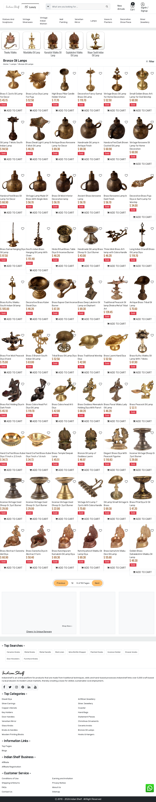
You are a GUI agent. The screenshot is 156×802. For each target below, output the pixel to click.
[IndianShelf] (12, 7)
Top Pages (7, 746)
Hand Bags (83, 712)
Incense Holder (114, 652)
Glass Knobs (7, 725)
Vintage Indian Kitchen (43, 21)
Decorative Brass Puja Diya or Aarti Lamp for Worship (140, 199)
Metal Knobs (30, 652)
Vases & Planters (108, 20)
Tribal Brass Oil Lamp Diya (64, 355)
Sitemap (56, 792)
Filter (150, 61)
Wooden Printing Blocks (13, 734)
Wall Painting (63, 20)
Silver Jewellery (144, 20)
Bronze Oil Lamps (86, 730)
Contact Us (7, 792)
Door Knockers (13, 659)
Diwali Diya (7, 699)
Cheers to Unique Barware (39, 631)
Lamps (94, 21)
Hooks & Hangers (86, 734)
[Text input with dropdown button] (80, 7)
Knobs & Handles (10, 730)
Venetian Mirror (79, 20)
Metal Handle (45, 652)
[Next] (97, 583)
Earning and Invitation (62, 778)
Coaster (82, 708)
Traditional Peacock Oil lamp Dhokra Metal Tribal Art (116, 305)
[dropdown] (48, 7)
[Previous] (61, 583)
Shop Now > (67, 626)
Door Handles (8, 717)
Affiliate (5, 762)
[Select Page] (73, 583)
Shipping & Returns (11, 783)
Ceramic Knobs (13, 652)
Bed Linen (59, 652)
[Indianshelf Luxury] (30, 7)
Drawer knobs (131, 652)
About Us (56, 787)
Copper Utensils (9, 708)
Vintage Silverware (28, 20)
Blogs (4, 750)
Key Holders (7, 712)
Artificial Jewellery (86, 699)
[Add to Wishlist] (23, 73)
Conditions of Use (10, 778)
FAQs (4, 787)
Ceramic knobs (85, 725)
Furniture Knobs (31, 659)
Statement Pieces (86, 717)
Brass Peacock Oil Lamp (141, 404)
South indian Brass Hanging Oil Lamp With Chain (36, 252)
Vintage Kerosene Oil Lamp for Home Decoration (140, 145)
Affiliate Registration (11, 767)
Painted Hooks (97, 652)
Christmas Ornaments (88, 721)
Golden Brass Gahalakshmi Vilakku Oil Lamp (141, 554)
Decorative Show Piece (125, 20)
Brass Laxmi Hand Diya (115, 355)
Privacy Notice (59, 783)
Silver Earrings (8, 703)
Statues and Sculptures (8, 20)
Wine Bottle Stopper (77, 652)
